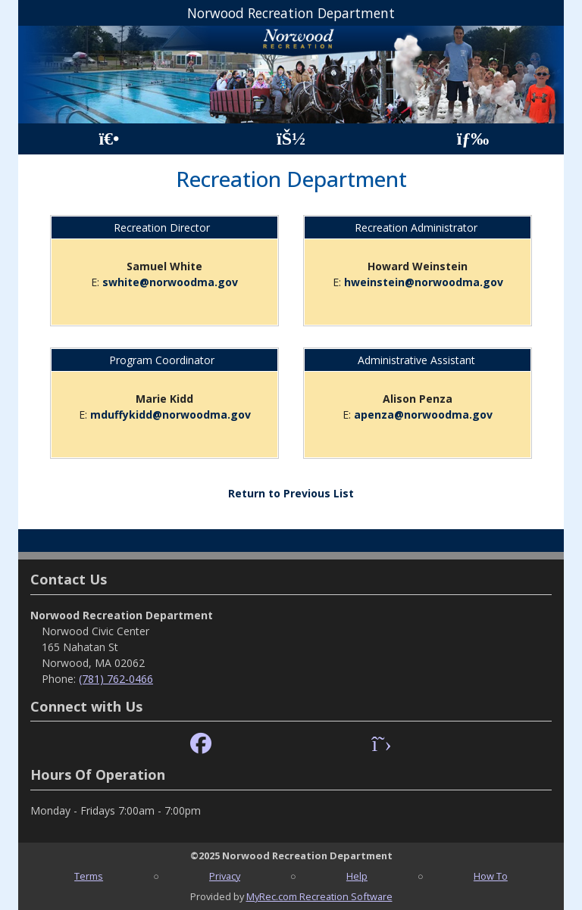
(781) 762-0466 (116, 679)
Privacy (224, 876)
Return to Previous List (291, 493)
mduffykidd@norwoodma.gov (170, 414)
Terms (88, 876)
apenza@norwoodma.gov (423, 414)
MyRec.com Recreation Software (319, 896)
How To (491, 876)
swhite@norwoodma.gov (170, 282)
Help (357, 876)
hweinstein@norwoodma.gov (423, 282)
